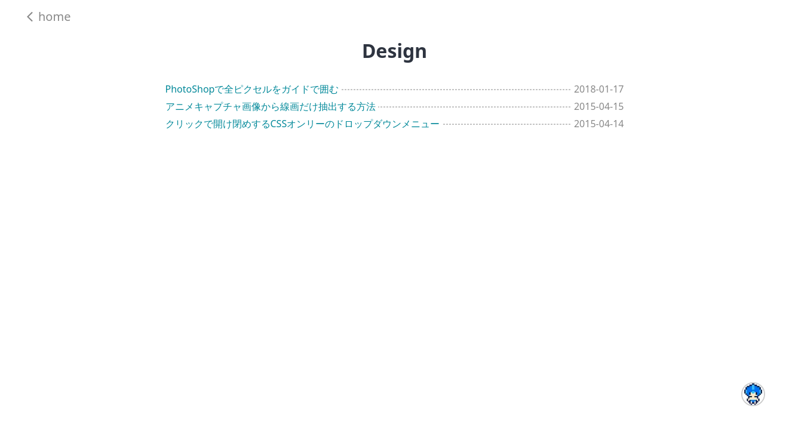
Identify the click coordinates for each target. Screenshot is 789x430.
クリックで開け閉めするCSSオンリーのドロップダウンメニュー (302, 123)
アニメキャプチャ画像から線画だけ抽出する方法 (270, 106)
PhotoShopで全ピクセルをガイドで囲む (252, 89)
